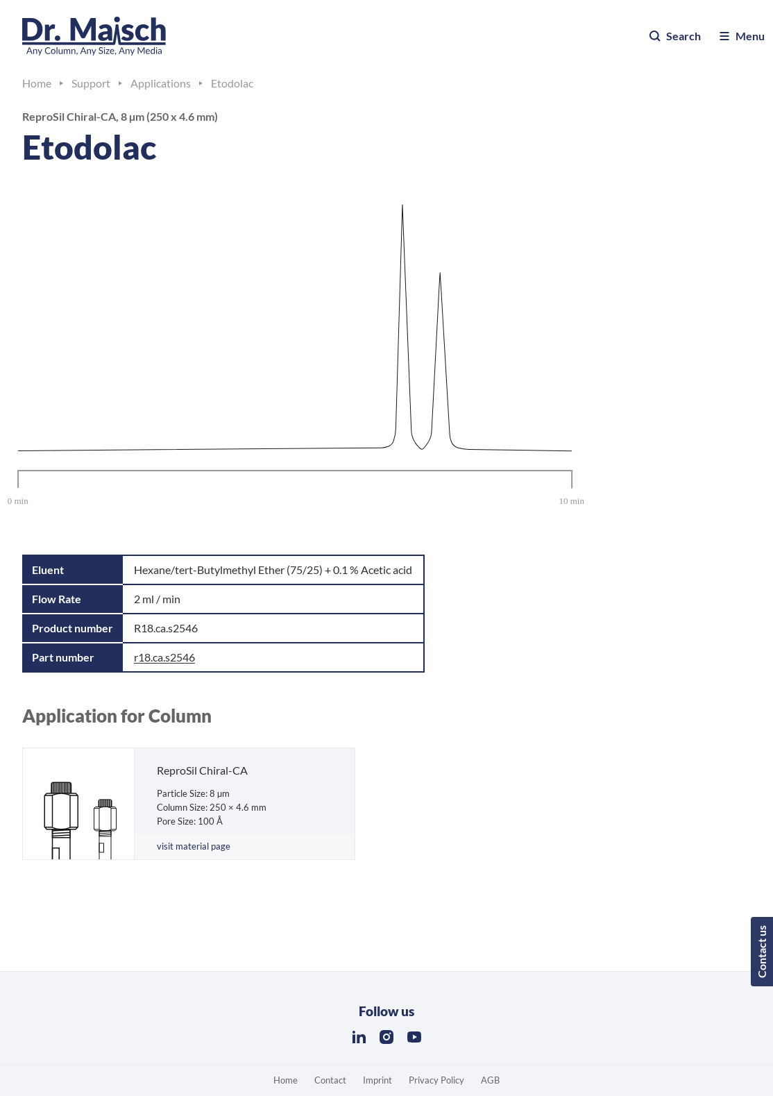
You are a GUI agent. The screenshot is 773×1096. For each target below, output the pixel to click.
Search (674, 36)
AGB (490, 1080)
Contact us (761, 951)
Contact (330, 1080)
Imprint (377, 1080)
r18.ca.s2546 (164, 657)
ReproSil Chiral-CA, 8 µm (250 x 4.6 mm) (120, 116)
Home (285, 1080)
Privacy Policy (436, 1080)
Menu (741, 36)
